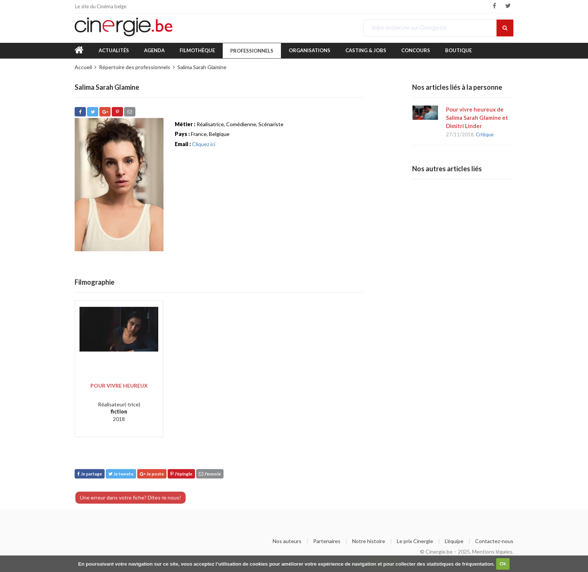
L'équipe (454, 541)
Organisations (309, 50)
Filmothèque (197, 50)
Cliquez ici (203, 144)
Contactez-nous (494, 541)
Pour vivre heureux (119, 385)
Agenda (154, 50)
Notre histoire (368, 541)
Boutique (458, 50)
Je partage (89, 474)
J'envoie (210, 474)
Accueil (83, 67)
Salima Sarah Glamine (201, 67)
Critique (485, 134)
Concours (415, 50)
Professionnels (251, 51)
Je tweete (121, 474)
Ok (503, 563)
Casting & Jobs (365, 50)
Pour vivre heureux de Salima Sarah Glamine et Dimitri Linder (477, 117)
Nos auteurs (287, 541)
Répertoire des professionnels (134, 67)
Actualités (114, 50)
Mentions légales (492, 551)
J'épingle (181, 474)
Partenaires (326, 541)
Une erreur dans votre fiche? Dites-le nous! (130, 497)
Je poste (152, 474)
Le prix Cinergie (415, 541)
